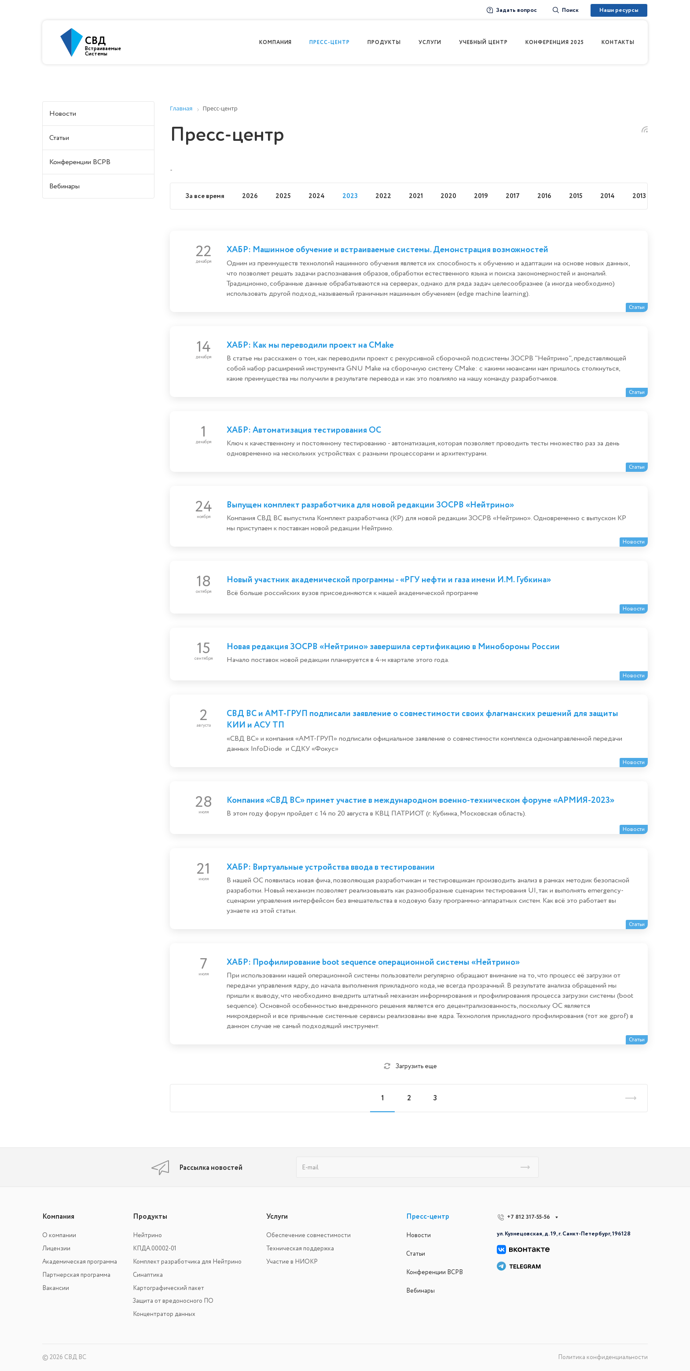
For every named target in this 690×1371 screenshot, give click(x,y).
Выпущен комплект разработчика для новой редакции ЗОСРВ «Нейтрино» (370, 505)
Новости (62, 113)
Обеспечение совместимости (308, 1235)
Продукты (150, 1216)
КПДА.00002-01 (154, 1248)
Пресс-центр (427, 1216)
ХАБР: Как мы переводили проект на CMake (310, 345)
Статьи (59, 137)
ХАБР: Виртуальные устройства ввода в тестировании (331, 867)
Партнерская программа (76, 1275)
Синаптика (148, 1275)
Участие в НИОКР (292, 1261)
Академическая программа (79, 1261)
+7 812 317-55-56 (528, 1216)
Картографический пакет (168, 1288)
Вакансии (55, 1288)
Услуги (277, 1216)
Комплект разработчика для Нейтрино (187, 1261)
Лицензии (56, 1248)
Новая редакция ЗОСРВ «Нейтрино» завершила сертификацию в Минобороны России (393, 646)
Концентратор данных (164, 1314)
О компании (59, 1235)
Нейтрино (147, 1235)
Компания (58, 1216)
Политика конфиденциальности (603, 1357)
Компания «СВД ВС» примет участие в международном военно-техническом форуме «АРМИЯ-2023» (420, 800)
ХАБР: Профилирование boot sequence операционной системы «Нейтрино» (373, 962)
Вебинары (64, 186)
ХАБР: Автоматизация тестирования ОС (304, 430)
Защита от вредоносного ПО (173, 1301)
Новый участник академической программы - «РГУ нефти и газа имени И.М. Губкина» (389, 579)
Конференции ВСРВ (79, 162)
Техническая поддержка (300, 1248)
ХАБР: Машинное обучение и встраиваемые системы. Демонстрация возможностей (387, 249)
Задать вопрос (512, 10)
